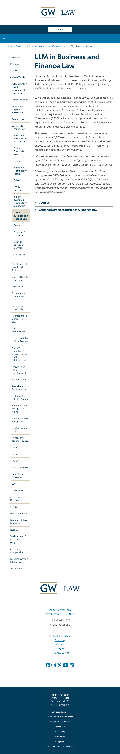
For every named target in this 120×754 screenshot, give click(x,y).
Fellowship (19, 180)
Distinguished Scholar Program (20, 397)
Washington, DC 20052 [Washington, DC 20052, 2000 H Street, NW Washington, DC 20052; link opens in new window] (60, 614)
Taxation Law (19, 379)
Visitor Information (60, 636)
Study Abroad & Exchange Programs (18, 539)
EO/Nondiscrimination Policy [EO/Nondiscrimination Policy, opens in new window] (60, 717)
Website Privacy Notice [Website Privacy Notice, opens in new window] (60, 722)
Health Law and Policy (20, 429)
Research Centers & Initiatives (19, 560)
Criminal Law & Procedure (20, 278)
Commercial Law (18, 256)
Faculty (15, 461)
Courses (14, 70)
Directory (60, 640)
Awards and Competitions (19, 388)
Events (16, 225)
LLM (14, 484)
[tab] (74, 206)
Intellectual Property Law (18, 307)
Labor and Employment (18, 330)
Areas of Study (35, 46)
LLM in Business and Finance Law (20, 215)
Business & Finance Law (56, 46)
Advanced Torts (20, 99)
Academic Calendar (15, 498)
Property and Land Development (19, 370)
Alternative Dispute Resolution (17, 109)
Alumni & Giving (60, 653)
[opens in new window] (48, 667)
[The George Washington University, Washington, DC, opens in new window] (60, 699)
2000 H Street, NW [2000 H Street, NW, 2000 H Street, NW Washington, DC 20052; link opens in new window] (60, 610)
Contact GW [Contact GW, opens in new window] (60, 727)
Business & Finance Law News (20, 151)
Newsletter (17, 490)
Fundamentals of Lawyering (18, 521)
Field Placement (20, 467)
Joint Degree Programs (18, 475)
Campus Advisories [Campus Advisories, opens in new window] (60, 712)
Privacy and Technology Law (20, 439)
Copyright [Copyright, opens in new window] (59, 742)
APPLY (60, 29)
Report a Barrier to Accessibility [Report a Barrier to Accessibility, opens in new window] (60, 747)
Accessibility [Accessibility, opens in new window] (60, 732)
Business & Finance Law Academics (20, 138)
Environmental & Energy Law (20, 420)
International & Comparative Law (19, 319)
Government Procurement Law (18, 296)
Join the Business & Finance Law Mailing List (20, 201)
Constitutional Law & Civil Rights (19, 267)
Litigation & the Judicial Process (20, 340)
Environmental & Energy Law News (20, 408)
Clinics (13, 507)
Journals (14, 530)
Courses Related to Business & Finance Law (68, 210)
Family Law (18, 286)
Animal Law (18, 119)
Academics (21, 46)
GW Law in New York (19, 188)
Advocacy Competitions (17, 551)
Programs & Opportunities (20, 233)
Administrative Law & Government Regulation (19, 88)
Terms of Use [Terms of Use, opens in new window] (60, 737)
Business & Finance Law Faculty (20, 170)
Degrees (14, 64)
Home (10, 46)
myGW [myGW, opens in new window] (60, 648)
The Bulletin (16, 568)
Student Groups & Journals (18, 245)
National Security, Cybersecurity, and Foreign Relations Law (19, 354)
